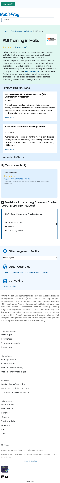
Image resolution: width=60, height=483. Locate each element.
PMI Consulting (9, 286)
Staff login (30, 482)
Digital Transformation (13, 384)
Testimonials (8, 421)
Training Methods (10, 343)
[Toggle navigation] (57, 15)
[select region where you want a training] (30, 258)
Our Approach (8, 359)
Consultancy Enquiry (12, 367)
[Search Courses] (27, 20)
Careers (5, 425)
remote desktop (32, 71)
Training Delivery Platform (15, 392)
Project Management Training (21, 31)
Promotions (7, 339)
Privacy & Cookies (30, 461)
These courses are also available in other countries (25, 272)
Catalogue (6, 335)
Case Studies (8, 363)
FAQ (3, 429)
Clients (5, 417)
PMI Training (39, 31)
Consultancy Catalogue (13, 372)
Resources (6, 347)
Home (6, 31)
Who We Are (7, 404)
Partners (6, 413)
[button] (55, 223)
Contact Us (8, 4)
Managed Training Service (15, 388)
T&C (3, 433)
